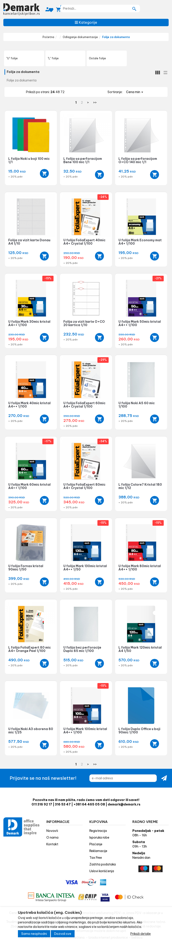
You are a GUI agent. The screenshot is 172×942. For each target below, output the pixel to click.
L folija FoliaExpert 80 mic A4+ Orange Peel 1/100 (29, 649)
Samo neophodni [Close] (34, 934)
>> (95, 102)
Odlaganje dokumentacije (80, 37)
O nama (52, 837)
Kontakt (52, 844)
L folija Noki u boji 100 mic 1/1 (29, 160)
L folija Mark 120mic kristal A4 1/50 (140, 649)
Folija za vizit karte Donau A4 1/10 (29, 242)
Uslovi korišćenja (101, 871)
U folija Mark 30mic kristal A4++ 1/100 (29, 323)
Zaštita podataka (102, 864)
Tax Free (95, 858)
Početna (48, 37)
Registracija (98, 831)
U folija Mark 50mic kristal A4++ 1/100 (139, 323)
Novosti (52, 831)
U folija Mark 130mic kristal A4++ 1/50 (85, 567)
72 (62, 92)
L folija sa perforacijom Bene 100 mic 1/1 (82, 160)
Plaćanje (95, 844)
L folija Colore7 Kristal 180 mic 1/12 (140, 486)
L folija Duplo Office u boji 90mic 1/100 (139, 730)
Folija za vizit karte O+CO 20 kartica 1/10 (84, 323)
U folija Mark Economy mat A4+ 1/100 (140, 242)
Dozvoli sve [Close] (62, 934)
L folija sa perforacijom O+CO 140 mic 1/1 (137, 160)
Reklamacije (98, 851)
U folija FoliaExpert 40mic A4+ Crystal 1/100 (84, 242)
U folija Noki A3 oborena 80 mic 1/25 (30, 730)
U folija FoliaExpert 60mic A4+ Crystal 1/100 (84, 404)
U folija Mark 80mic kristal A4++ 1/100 (139, 567)
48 (58, 92)
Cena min (134, 92)
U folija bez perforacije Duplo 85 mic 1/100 (82, 649)
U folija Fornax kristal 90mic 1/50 (25, 567)
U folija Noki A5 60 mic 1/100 (136, 404)
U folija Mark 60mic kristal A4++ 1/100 (29, 486)
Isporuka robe (99, 837)
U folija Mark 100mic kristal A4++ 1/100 (85, 730)
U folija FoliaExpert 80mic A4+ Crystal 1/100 (84, 486)
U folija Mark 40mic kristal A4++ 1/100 (29, 404)
